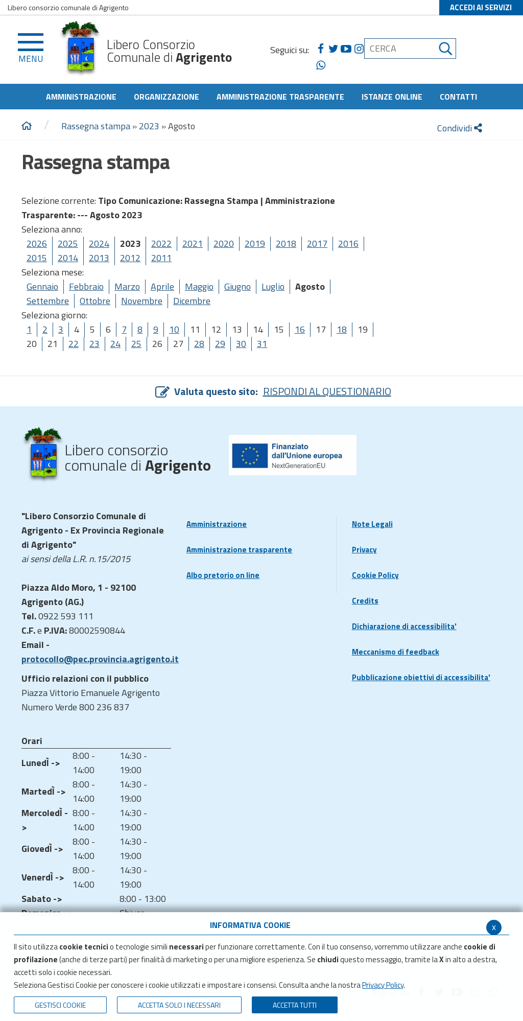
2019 (255, 243)
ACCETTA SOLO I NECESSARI (179, 1005)
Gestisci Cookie (60, 1005)
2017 (317, 243)
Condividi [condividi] (459, 128)
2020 (223, 243)
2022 (161, 243)
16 (300, 329)
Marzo (127, 286)
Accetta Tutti (295, 1005)
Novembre (141, 301)
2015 (37, 258)
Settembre (48, 301)
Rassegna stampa (96, 126)
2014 (68, 258)
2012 (130, 258)
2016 (348, 243)
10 (174, 329)
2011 (161, 258)
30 (241, 344)
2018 (286, 243)
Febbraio (86, 286)
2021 (192, 243)
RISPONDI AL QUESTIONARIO (327, 391)
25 (136, 344)
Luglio (273, 286)
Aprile (162, 286)
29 (220, 344)
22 (73, 344)
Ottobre (95, 301)
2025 (68, 243)
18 (342, 329)
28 (199, 344)
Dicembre (191, 301)
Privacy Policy (382, 985)
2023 (149, 126)
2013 (99, 258)
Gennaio (42, 286)
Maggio (199, 286)
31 (262, 344)
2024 (99, 243)
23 (94, 344)
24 (115, 344)
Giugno (237, 286)
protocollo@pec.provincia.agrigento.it (100, 659)
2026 (37, 243)
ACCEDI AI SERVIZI (481, 7)
